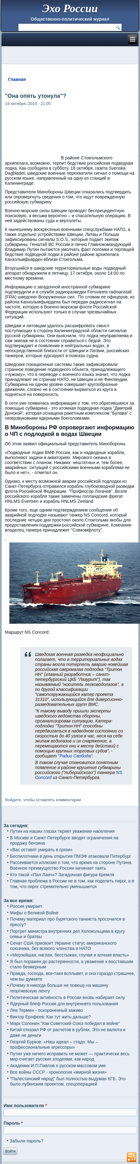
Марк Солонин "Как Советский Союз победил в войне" (65, 1023)
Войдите (13, 799)
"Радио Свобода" (75, 755)
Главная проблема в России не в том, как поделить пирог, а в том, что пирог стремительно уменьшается (72, 883)
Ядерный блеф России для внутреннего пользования (64, 1003)
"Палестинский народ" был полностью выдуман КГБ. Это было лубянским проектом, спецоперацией (68, 1081)
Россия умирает (26, 906)
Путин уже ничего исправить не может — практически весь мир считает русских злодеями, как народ (70, 1056)
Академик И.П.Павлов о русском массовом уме (58, 1065)
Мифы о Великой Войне (34, 912)
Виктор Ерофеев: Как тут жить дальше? (50, 1016)
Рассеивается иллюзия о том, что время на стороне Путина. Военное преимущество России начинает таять (71, 865)
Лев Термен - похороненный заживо (46, 1010)
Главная (17, 79)
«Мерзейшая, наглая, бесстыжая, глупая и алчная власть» (69, 954)
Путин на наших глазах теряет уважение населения (62, 831)
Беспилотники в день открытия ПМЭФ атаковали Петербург (70, 856)
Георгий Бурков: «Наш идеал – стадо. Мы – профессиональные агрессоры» (54, 1044)
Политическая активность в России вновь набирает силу (67, 997)
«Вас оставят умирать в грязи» (41, 849)
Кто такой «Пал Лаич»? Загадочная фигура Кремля (62, 874)
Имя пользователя (25, 1105)
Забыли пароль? (26, 1140)
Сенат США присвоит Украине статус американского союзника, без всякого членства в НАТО (63, 946)
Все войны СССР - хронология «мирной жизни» (58, 1072)
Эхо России (70, 8)
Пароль (12, 1123)
